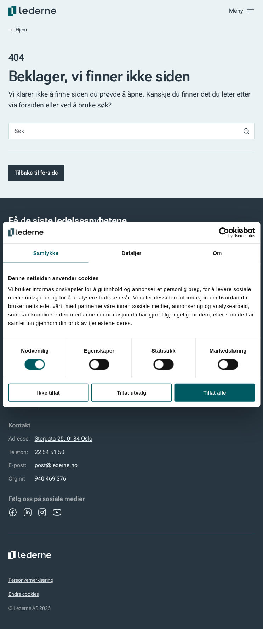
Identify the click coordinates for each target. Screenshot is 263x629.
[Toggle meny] (242, 10)
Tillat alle (214, 393)
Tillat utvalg (131, 393)
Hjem (21, 30)
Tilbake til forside (36, 172)
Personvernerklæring (30, 580)
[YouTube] (57, 512)
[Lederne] (32, 11)
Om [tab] (217, 253)
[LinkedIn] (27, 512)
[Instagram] (42, 512)
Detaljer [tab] (132, 253)
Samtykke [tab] (45, 253)
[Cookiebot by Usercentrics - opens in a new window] (224, 232)
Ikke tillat (48, 393)
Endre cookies (23, 594)
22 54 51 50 (49, 452)
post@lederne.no (56, 465)
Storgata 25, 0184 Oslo (63, 438)
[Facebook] (12, 512)
